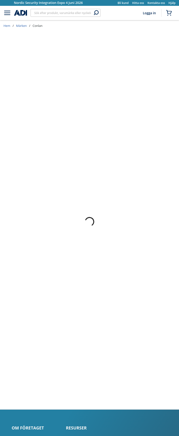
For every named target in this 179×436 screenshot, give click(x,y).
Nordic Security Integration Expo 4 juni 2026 (48, 2)
